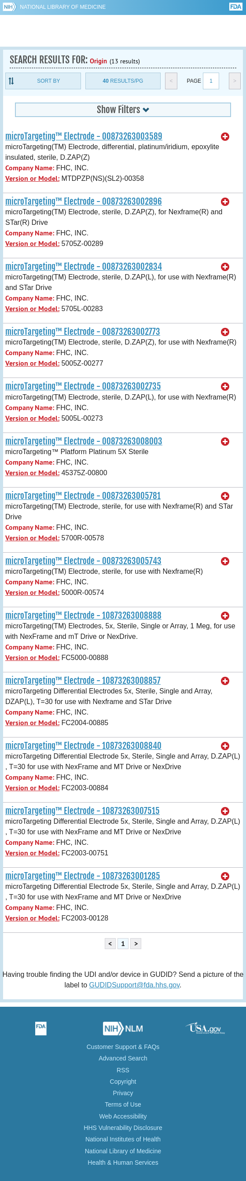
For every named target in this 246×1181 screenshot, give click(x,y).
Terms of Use (123, 1104)
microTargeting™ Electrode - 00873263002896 (83, 201)
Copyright (123, 1081)
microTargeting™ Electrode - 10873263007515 (82, 811)
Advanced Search (123, 1058)
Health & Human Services (123, 1162)
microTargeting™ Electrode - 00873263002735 (83, 386)
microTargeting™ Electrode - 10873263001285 (82, 876)
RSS (123, 1070)
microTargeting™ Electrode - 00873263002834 (83, 266)
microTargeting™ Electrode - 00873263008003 (83, 441)
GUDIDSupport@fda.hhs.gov (134, 985)
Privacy (123, 1093)
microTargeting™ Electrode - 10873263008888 (83, 615)
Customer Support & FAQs (123, 1046)
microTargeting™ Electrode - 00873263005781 (83, 496)
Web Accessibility (123, 1116)
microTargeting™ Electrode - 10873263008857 (83, 680)
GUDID (123, 30)
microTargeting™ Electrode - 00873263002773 (82, 331)
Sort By (48, 81)
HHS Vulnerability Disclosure (123, 1127)
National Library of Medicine (63, 7)
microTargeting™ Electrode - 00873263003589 (83, 136)
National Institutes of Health (123, 1139)
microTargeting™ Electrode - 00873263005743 (83, 561)
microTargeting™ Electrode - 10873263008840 (83, 746)
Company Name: (29, 167)
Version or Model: (32, 178)
